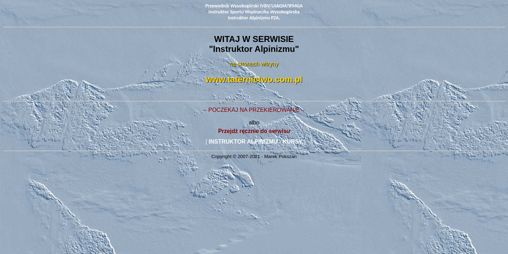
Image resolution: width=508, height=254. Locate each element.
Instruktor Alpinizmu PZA (253, 18)
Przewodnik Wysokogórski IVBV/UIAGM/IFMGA (254, 6)
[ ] (254, 142)
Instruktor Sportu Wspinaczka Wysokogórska (254, 12)
